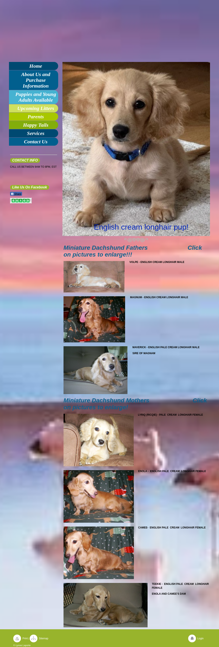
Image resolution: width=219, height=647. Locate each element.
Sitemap (43, 638)
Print (25, 638)
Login (200, 638)
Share (16, 193)
